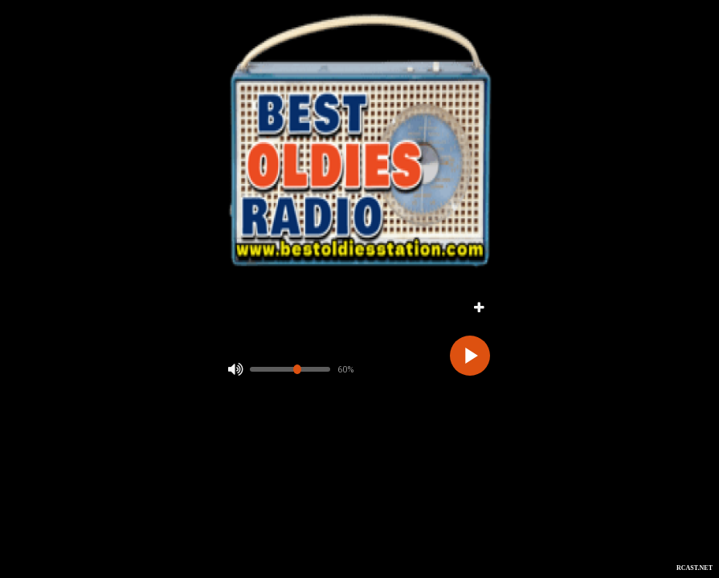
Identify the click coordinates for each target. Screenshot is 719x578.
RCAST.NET (694, 568)
